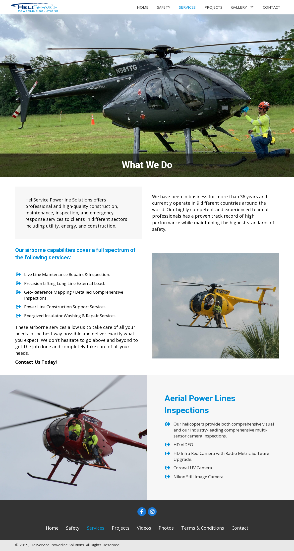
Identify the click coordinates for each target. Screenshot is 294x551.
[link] (142, 6)
